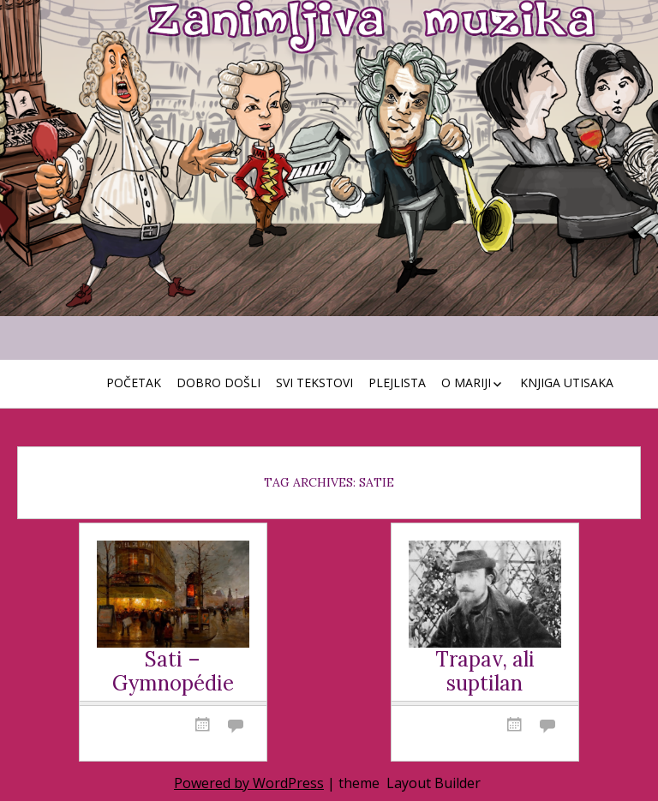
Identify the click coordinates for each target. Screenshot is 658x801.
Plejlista (397, 382)
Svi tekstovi (314, 382)
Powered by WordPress (249, 783)
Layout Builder (433, 783)
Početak (133, 382)
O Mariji (466, 382)
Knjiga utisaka (566, 382)
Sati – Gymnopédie (173, 672)
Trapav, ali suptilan (485, 672)
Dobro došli (218, 382)
